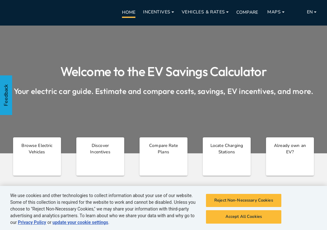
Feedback (6, 95)
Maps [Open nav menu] (274, 12)
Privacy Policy (32, 222)
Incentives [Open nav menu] (156, 12)
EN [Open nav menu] (310, 12)
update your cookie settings (80, 222)
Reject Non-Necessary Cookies (243, 200)
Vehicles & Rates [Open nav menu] (203, 12)
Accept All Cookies (243, 216)
